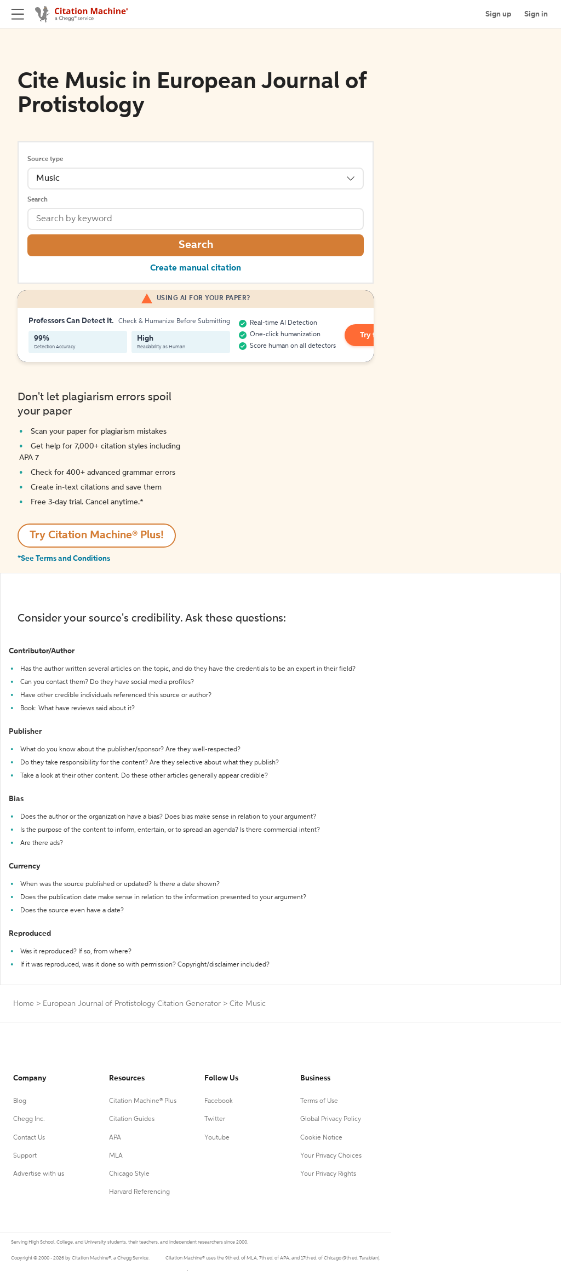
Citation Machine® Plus (142, 1101)
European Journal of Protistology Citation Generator (132, 1004)
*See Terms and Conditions (64, 558)
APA (115, 1138)
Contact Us (29, 1138)
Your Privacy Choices (331, 1156)
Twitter (214, 1119)
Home (23, 1004)
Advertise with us (38, 1174)
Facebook (218, 1101)
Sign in (536, 14)
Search (37, 200)
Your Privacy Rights (328, 1174)
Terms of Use (319, 1101)
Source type (45, 159)
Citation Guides (131, 1119)
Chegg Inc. (29, 1119)
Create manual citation (195, 268)
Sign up (498, 14)
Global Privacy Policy (330, 1119)
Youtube (217, 1138)
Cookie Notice (321, 1138)
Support (25, 1156)
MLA (116, 1156)
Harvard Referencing (139, 1192)
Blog (19, 1101)
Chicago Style (129, 1174)
